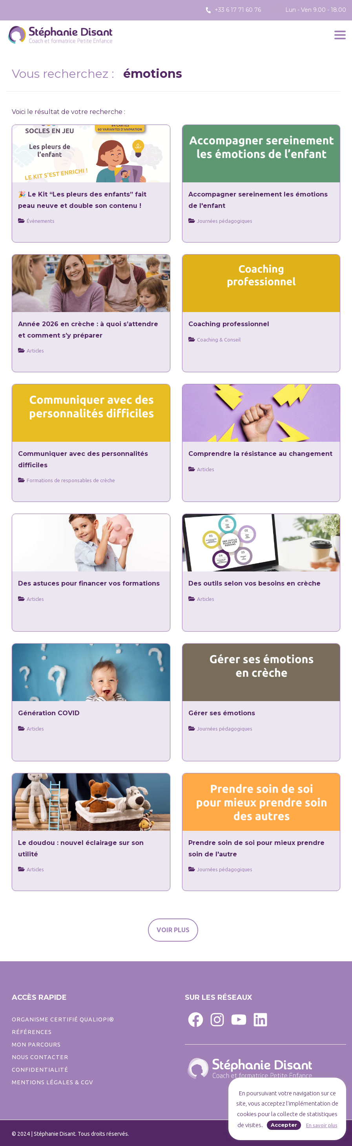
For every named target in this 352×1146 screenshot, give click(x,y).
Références (32, 1032)
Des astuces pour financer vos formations (89, 583)
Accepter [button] (284, 1125)
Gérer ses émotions (221, 713)
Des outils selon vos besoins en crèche (254, 583)
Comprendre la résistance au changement (260, 453)
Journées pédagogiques (224, 728)
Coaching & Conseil (219, 339)
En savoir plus (321, 1125)
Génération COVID (49, 713)
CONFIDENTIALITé (40, 1070)
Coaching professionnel (228, 324)
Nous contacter (40, 1057)
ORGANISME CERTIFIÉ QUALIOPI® (63, 1019)
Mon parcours (36, 1044)
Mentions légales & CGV (52, 1082)
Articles (205, 469)
